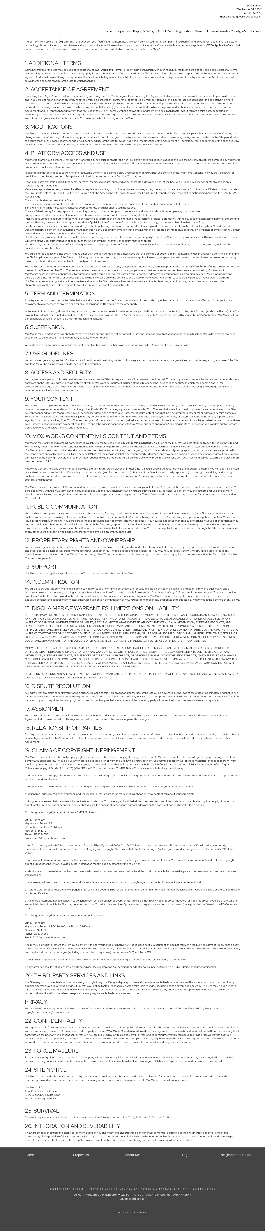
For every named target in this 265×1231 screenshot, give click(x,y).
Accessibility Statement (160, 1189)
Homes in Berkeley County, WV (226, 31)
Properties (123, 31)
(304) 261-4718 (253, 13)
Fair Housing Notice (199, 1189)
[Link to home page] (4, 7)
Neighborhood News (188, 31)
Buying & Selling (143, 31)
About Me (164, 31)
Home (108, 31)
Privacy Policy (125, 1189)
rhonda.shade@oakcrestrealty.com (241, 16)
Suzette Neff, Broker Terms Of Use (80, 1189)
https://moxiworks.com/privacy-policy (47, 1012)
